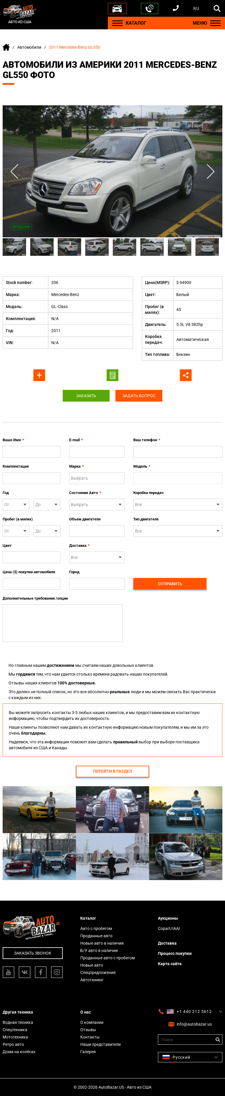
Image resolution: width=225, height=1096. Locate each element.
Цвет (7, 545)
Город (74, 572)
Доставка (79, 546)
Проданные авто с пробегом (107, 957)
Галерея (88, 1051)
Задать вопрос (139, 395)
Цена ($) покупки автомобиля (29, 572)
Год (6, 493)
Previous (14, 171)
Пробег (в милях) (18, 519)
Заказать (86, 395)
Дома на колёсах (19, 1051)
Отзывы (88, 1029)
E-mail (76, 440)
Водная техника (18, 1022)
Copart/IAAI (169, 928)
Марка (76, 466)
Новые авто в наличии (102, 943)
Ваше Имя (13, 440)
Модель (141, 466)
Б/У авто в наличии (99, 950)
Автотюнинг (92, 979)
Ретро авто (13, 1044)
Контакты (90, 1037)
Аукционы (168, 918)
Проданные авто (96, 935)
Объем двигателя (84, 519)
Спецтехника (15, 1029)
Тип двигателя (145, 519)
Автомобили (29, 47)
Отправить (170, 583)
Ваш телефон (146, 440)
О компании (91, 1022)
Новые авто (91, 965)
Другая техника (18, 1012)
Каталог (88, 918)
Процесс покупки (175, 953)
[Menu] (117, 23)
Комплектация (16, 466)
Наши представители (100, 1044)
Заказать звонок (32, 953)
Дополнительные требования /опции (35, 598)
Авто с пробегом (96, 928)
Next (210, 171)
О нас (85, 1012)
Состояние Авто (85, 493)
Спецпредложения (98, 972)
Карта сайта (170, 963)
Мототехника (15, 1037)
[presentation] (177, 554)
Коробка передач (148, 493)
